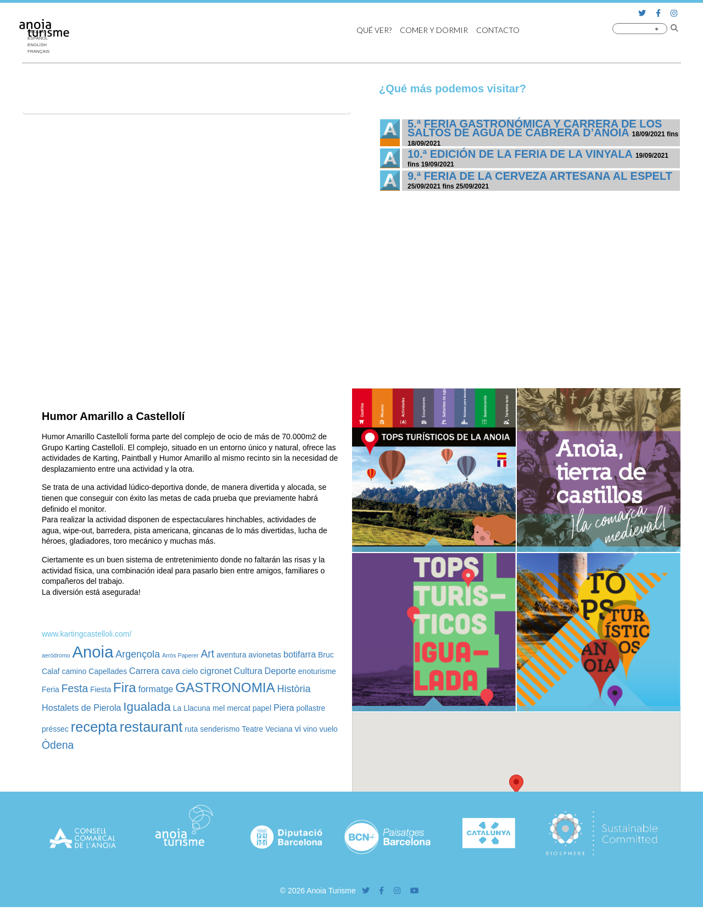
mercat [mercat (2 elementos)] (238, 708)
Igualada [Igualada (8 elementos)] (147, 707)
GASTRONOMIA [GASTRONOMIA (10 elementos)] (225, 687)
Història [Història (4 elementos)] (294, 688)
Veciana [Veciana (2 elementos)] (279, 729)
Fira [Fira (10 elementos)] (124, 687)
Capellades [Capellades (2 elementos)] (107, 671)
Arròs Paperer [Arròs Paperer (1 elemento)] (180, 655)
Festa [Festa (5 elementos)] (75, 688)
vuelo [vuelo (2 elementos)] (329, 729)
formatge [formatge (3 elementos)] (156, 689)
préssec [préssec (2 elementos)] (55, 729)
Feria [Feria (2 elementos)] (50, 689)
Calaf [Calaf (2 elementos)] (51, 671)
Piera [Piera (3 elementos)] (284, 707)
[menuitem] (41, 45)
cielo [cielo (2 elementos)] (190, 671)
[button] (516, 785)
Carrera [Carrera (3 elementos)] (144, 671)
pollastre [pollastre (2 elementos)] (310, 708)
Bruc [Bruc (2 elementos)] (326, 654)
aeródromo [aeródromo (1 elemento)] (56, 655)
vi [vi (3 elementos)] (297, 728)
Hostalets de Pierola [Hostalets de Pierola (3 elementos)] (81, 707)
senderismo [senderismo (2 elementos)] (219, 729)
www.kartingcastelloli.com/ (86, 633)
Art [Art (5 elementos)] (207, 654)
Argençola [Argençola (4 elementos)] (137, 654)
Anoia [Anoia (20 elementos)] (92, 652)
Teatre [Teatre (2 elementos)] (252, 729)
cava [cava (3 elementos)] (170, 671)
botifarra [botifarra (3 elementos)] (299, 654)
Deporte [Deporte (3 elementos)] (280, 671)
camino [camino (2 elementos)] (74, 671)
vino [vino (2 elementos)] (310, 729)
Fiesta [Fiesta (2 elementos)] (100, 689)
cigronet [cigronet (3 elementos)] (215, 671)
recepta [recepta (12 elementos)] (94, 726)
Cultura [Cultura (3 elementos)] (248, 671)
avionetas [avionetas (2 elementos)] (264, 654)
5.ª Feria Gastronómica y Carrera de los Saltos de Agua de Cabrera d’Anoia (535, 128)
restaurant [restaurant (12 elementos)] (151, 726)
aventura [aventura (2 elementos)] (231, 654)
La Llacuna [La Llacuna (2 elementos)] (191, 708)
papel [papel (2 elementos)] (262, 708)
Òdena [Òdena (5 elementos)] (58, 745)
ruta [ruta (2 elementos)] (191, 729)
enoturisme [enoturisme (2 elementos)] (317, 671)
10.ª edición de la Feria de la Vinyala (520, 154)
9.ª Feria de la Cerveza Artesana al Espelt (540, 176)
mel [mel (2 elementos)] (219, 708)
